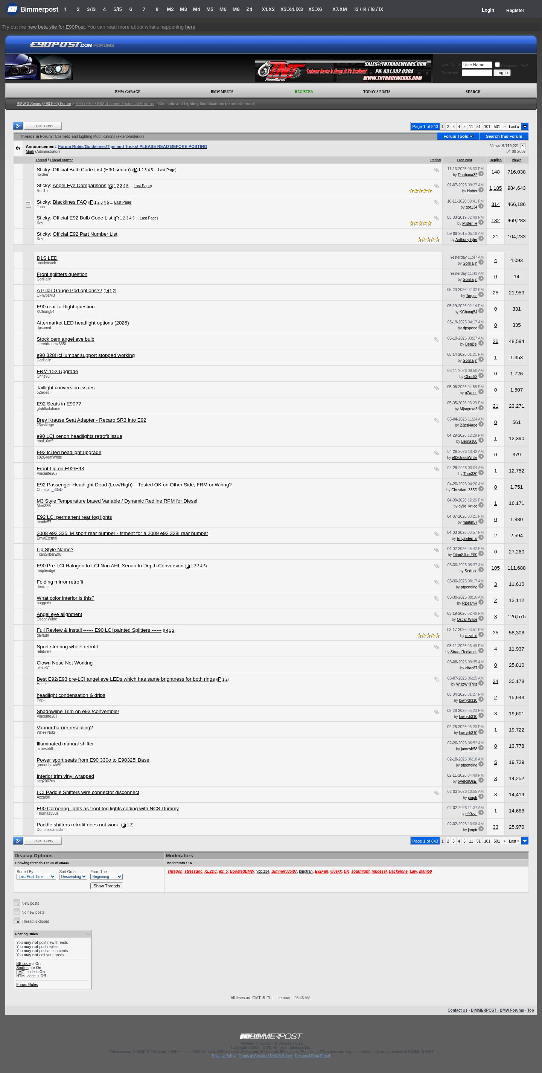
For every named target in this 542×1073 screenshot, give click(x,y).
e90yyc (472, 814)
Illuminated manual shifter (65, 744)
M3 (183, 9)
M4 (196, 9)
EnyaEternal (47, 538)
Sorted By (25, 872)
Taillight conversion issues (65, 387)
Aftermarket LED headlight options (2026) (83, 323)
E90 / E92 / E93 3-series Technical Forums (115, 103)
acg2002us (46, 781)
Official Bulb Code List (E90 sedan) (92, 169)
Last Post (464, 160)
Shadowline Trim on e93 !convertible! (78, 711)
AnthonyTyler (466, 240)
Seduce (470, 571)
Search (473, 92)
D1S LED (47, 258)
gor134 (471, 207)
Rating (435, 160)
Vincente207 (47, 473)
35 (495, 633)
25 (495, 293)
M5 (209, 9)
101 (487, 127)
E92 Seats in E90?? (59, 404)
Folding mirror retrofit (60, 582)
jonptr (472, 798)
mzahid (471, 636)
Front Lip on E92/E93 (60, 468)
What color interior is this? (65, 598)
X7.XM (339, 9)
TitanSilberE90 (49, 554)
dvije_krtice (467, 506)
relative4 (44, 651)
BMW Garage (127, 92)
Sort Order (68, 872)
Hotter (472, 191)
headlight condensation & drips (71, 695)
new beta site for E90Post (56, 27)
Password (450, 73)
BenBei (471, 344)
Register (515, 10)
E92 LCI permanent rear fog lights (74, 517)
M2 (170, 9)
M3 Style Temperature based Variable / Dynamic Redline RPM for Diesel (117, 501)
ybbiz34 (262, 871)
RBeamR (470, 603)
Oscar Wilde (47, 619)
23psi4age (45, 425)
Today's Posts (376, 92)
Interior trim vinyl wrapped (65, 776)
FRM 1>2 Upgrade (57, 371)
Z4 (249, 9)
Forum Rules (27, 985)
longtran (306, 871)
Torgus (471, 296)
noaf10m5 (45, 441)
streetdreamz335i (51, 344)
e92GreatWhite (49, 457)
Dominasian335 (50, 830)
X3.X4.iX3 (291, 9)
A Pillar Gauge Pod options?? (69, 290)
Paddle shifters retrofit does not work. (78, 825)
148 (496, 172)
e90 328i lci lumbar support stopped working (86, 355)
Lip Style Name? (55, 549)
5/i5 (117, 9)
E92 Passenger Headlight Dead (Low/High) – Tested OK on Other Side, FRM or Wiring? (134, 485)
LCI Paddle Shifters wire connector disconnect (88, 792)
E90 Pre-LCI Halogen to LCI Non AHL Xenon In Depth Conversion (110, 566)
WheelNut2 (46, 732)
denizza (43, 587)
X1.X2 (268, 9)
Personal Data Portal (312, 1056)
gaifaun (43, 635)
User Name (451, 64)
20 (495, 341)
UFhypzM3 (46, 295)
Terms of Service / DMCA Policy (265, 1056)
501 (497, 127)
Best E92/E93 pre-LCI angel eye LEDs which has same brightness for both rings (126, 679)
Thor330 (470, 474)
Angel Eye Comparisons (80, 185)
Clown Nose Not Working (65, 663)
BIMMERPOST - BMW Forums (497, 1010)
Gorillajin (470, 263)
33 (495, 827)
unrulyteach (46, 263)
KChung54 (45, 311)
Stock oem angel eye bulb (65, 339)
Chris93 (43, 376)
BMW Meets (222, 92)
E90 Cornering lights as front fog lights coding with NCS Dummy (108, 808)
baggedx (44, 603)
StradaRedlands (464, 652)
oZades (43, 392)
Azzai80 (43, 797)
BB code (23, 964)
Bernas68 (469, 441)
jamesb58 (45, 749)
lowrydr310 (468, 700)
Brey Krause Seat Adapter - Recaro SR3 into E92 (91, 420)
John (41, 207)
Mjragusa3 (469, 409)
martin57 (44, 522)
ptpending (469, 587)
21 (495, 236)
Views (516, 160)
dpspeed (44, 328)
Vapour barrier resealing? (65, 727)
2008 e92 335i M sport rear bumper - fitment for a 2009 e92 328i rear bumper (122, 533)
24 (495, 681)
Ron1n (42, 191)
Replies (496, 160)
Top (530, 1010)
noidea (42, 174)
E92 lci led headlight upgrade (69, 452)
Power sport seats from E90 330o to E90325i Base (93, 760)
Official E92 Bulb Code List (82, 218)
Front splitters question (62, 274)
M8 (236, 9)
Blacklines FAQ (70, 202)
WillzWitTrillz (466, 684)
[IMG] (20, 972)
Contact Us (457, 1010)
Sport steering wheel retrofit (67, 646)
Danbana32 (468, 175)
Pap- (40, 700)
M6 (223, 9)
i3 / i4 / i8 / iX (369, 9)
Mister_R (469, 223)
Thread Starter (61, 160)
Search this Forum (504, 136)
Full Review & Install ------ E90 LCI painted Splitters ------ (99, 630)
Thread (41, 160)
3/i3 (91, 9)
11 (471, 127)
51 (479, 127)
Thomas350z (47, 813)
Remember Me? (511, 66)
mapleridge (46, 571)
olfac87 (43, 668)
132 (496, 220)
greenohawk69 (49, 765)
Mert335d (44, 506)
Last (514, 127)
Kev (40, 223)
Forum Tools (455, 136)
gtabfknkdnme (48, 409)
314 (496, 204)
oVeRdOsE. (467, 781)
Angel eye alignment (59, 614)
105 (496, 568)
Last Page (166, 170)
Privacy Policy (223, 1056)
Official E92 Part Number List (85, 234)
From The (98, 872)
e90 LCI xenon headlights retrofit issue (79, 436)
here (190, 27)
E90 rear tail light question (65, 306)
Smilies (22, 968)
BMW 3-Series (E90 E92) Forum (44, 104)
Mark (30, 151)
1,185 (495, 188)
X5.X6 (315, 9)
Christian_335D (49, 490)
